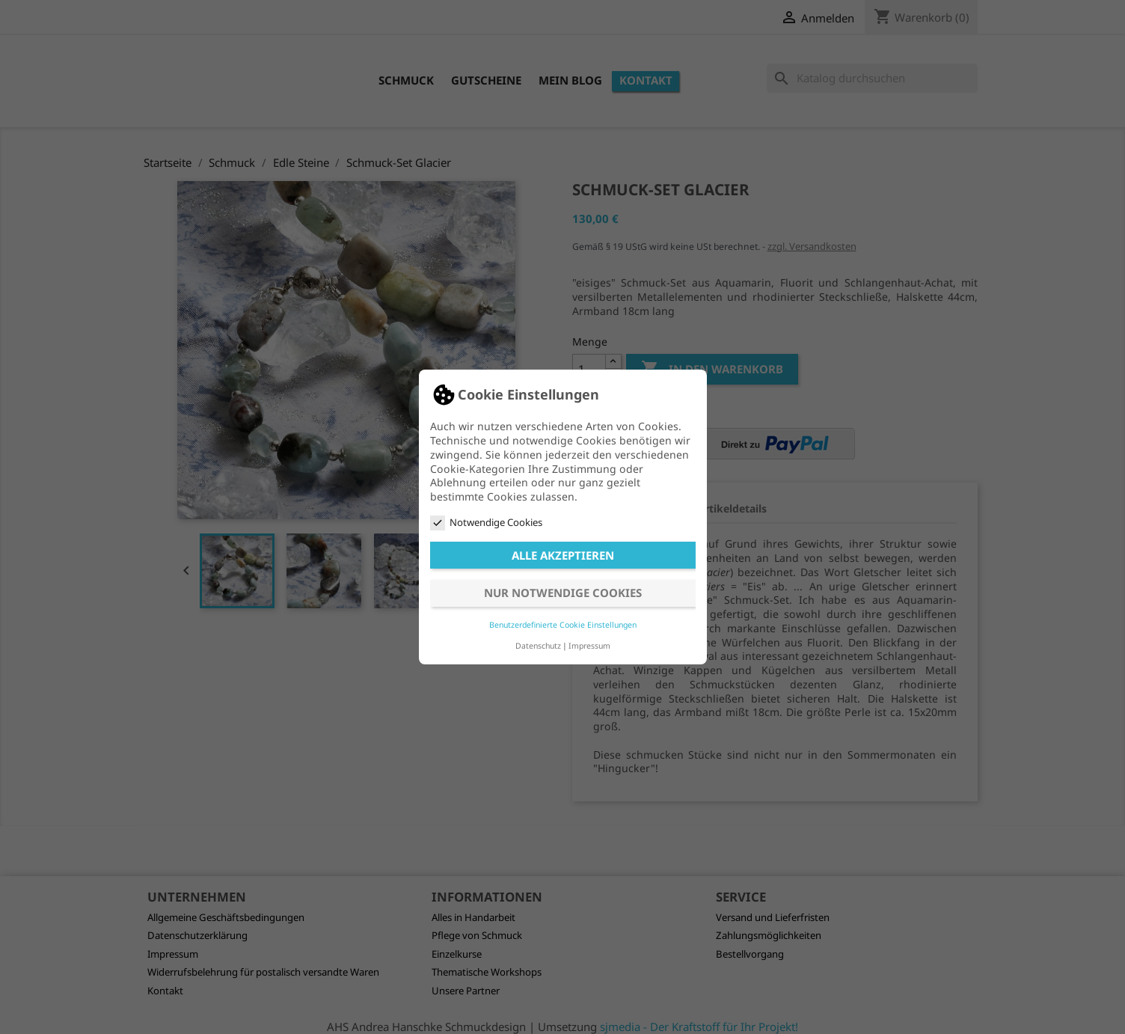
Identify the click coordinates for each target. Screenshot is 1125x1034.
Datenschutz (538, 645)
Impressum (589, 645)
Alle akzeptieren (563, 555)
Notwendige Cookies (486, 523)
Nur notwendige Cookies (563, 592)
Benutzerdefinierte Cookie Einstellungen (563, 625)
